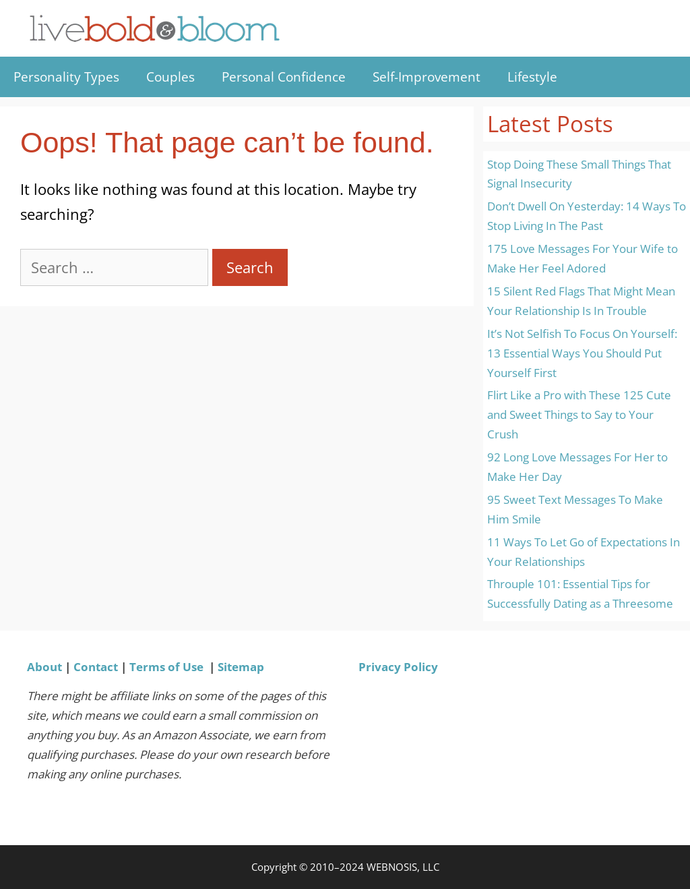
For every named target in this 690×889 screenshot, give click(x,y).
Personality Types (66, 77)
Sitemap (241, 667)
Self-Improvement (426, 77)
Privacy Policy (398, 667)
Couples (170, 77)
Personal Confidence (284, 77)
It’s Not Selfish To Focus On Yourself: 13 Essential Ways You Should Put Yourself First (582, 353)
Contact (95, 667)
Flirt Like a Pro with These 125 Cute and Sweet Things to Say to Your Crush (579, 414)
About (44, 667)
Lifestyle (532, 77)
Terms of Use (166, 667)
